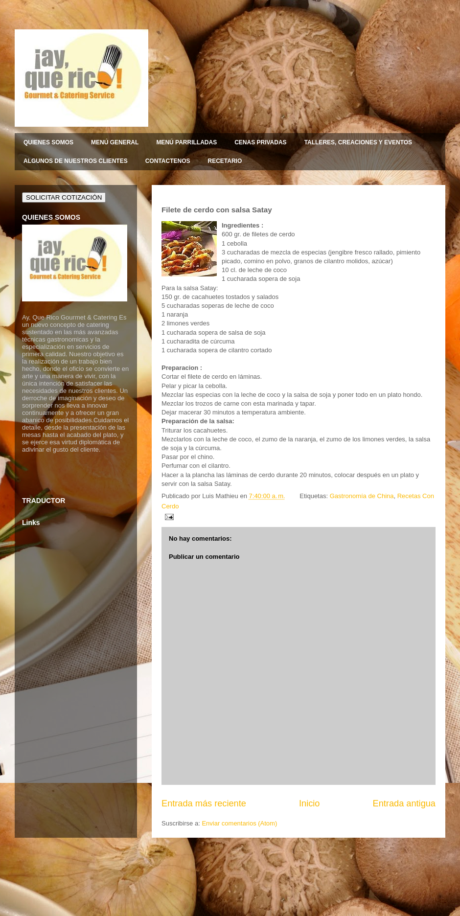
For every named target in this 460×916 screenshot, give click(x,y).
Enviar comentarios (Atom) (239, 823)
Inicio (309, 803)
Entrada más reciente (203, 803)
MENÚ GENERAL (114, 142)
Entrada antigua (404, 803)
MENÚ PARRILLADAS (186, 142)
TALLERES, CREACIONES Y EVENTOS (358, 142)
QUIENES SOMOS (48, 142)
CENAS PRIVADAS (260, 142)
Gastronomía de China (362, 496)
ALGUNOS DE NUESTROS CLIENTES (75, 161)
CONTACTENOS (167, 161)
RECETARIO (224, 161)
